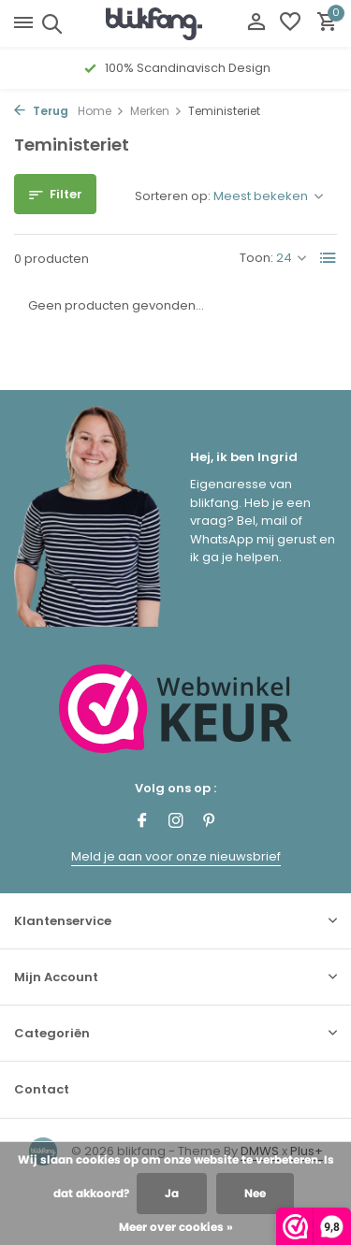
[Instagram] (175, 822)
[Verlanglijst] (290, 23)
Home (101, 111)
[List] (328, 258)
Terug (41, 111)
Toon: (256, 258)
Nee (255, 1193)
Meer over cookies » (176, 1227)
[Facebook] (142, 822)
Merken (156, 111)
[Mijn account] (256, 24)
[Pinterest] (209, 822)
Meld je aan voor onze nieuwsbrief (176, 856)
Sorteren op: (173, 196)
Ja (172, 1193)
